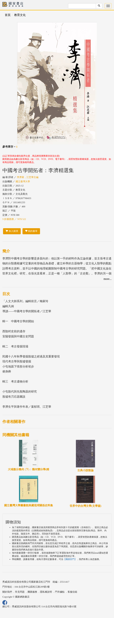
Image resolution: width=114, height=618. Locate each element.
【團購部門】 (70, 559)
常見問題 (20, 592)
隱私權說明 (46, 592)
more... (108, 278)
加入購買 (12, 231)
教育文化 (20, 15)
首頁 (8, 15)
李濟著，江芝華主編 (27, 177)
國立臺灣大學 (23, 181)
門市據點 (60, 592)
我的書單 (31, 231)
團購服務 (32, 592)
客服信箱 (72, 592)
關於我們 (7, 592)
